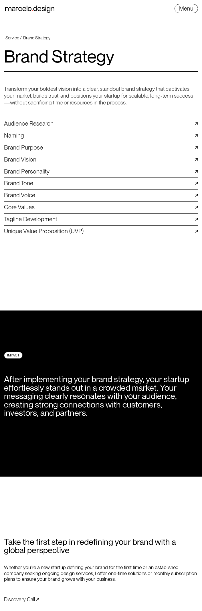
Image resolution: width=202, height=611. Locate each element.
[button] (186, 8)
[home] (30, 9)
